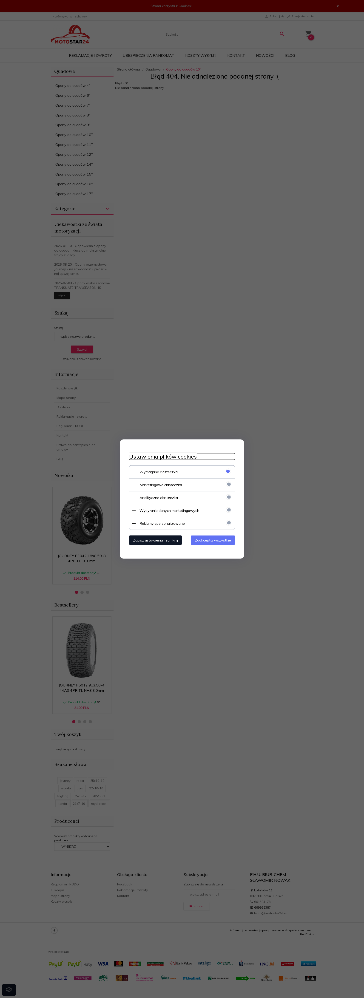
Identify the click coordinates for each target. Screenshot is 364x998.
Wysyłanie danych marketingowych (169, 510)
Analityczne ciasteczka (158, 497)
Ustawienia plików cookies (163, 456)
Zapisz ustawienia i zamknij (155, 540)
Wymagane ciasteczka (158, 472)
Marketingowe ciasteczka (160, 484)
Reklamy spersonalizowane (162, 523)
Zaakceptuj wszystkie (213, 540)
